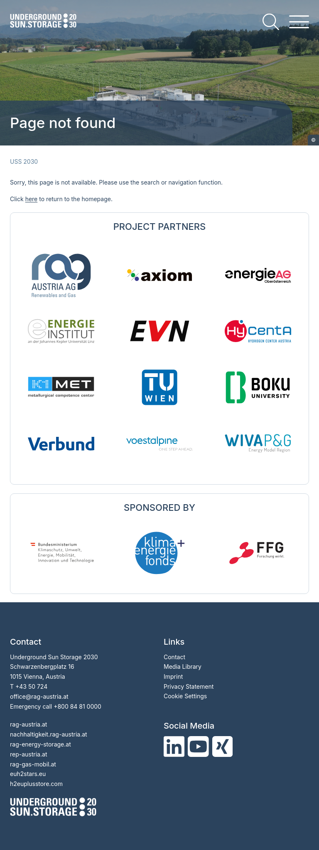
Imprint (173, 676)
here (31, 198)
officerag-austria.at (39, 696)
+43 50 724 (31, 686)
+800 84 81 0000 (77, 706)
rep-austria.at (28, 754)
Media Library (182, 666)
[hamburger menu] (299, 21)
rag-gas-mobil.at (33, 764)
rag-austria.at (28, 724)
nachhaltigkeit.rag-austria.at (48, 734)
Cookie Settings (185, 696)
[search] (271, 21)
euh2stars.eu (28, 773)
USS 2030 (24, 161)
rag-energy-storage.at (40, 744)
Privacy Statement (188, 686)
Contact (174, 656)
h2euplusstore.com (36, 783)
